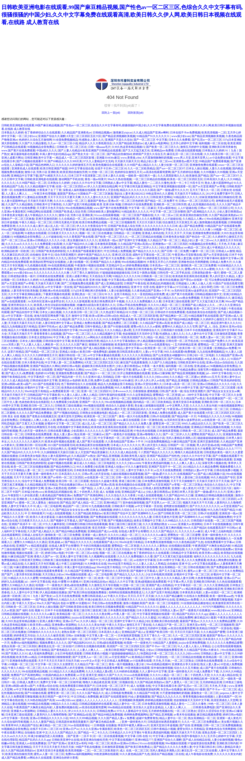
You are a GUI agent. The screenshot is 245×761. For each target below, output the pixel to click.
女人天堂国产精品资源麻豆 (91, 452)
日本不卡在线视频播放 (198, 330)
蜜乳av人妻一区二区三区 (147, 369)
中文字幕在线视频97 (121, 739)
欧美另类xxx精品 (209, 552)
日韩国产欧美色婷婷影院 (50, 251)
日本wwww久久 (121, 391)
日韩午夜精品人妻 (95, 326)
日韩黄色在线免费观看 (51, 276)
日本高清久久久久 (70, 473)
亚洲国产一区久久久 (91, 402)
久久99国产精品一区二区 (31, 182)
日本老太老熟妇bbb (40, 337)
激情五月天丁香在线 (139, 624)
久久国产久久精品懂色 (32, 143)
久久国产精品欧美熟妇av (128, 143)
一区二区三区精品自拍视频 (149, 179)
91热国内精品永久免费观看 (59, 675)
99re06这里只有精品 (91, 330)
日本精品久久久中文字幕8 (125, 732)
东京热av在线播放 (171, 689)
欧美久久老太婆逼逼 (42, 516)
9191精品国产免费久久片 (216, 340)
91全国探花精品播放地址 (196, 603)
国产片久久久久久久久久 (87, 319)
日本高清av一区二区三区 (165, 265)
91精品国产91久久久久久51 (153, 136)
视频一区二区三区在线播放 (95, 233)
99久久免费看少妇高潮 (129, 387)
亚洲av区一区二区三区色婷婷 (126, 200)
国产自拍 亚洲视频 (33, 639)
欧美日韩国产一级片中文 (86, 560)
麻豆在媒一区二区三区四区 (219, 499)
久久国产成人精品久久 (41, 531)
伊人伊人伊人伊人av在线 (43, 297)
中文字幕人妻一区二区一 (101, 635)
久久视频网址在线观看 (102, 556)
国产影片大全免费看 (112, 258)
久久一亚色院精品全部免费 (148, 294)
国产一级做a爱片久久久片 (172, 190)
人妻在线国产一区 (227, 696)
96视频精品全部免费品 (41, 146)
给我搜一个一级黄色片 (49, 585)
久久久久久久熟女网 (97, 613)
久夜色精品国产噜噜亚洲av (55, 495)
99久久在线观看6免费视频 (180, 351)
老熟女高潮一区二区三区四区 (79, 631)
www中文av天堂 (90, 660)
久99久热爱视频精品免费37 (27, 437)
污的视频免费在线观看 (127, 588)
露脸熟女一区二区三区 (204, 693)
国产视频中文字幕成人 (64, 520)
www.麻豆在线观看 (128, 419)
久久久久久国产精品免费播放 (34, 412)
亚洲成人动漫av (68, 351)
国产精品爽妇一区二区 (173, 315)
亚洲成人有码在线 (153, 233)
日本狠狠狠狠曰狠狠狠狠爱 (54, 657)
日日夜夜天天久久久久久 (63, 233)
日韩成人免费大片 (221, 261)
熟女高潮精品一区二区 (172, 567)
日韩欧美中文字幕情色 (47, 204)
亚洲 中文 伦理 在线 (143, 287)
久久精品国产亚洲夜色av (76, 132)
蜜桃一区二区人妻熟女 (33, 502)
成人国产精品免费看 (191, 225)
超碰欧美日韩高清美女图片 (124, 351)
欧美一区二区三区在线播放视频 (30, 466)
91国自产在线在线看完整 (228, 283)
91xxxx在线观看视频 (106, 215)
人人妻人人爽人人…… (19, 193)
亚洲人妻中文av (230, 376)
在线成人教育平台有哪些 (134, 531)
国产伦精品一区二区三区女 (41, 351)
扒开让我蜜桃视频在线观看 (133, 373)
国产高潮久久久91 (16, 653)
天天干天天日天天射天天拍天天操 (58, 660)
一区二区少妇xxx (26, 136)
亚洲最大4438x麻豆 (108, 157)
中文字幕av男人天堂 (180, 581)
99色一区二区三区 (156, 639)
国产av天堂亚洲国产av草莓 (208, 186)
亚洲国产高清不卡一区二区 (164, 466)
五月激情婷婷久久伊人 (64, 678)
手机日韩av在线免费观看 (107, 603)
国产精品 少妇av (144, 649)
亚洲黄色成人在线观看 (25, 168)
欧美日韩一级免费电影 (93, 351)
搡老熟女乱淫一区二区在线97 (56, 646)
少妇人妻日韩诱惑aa (229, 211)
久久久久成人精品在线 (15, 380)
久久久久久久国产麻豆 (73, 344)
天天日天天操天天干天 (24, 448)
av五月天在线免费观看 (167, 470)
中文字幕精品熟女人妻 (166, 499)
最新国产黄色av (66, 193)
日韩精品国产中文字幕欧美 (43, 394)
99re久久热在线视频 (120, 179)
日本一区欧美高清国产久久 (129, 337)
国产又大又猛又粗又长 (136, 150)
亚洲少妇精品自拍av (95, 581)
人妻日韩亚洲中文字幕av (57, 322)
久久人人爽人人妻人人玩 (186, 463)
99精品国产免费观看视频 (214, 161)
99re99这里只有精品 (111, 269)
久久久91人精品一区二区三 (69, 200)
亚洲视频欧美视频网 (131, 700)
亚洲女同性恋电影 (38, 319)
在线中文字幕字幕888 (206, 258)
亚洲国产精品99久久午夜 (83, 448)
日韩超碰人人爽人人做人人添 (193, 283)
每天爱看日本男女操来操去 (151, 319)
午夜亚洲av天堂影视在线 (187, 254)
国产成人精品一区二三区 (87, 502)
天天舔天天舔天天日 (127, 161)
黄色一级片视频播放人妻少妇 (127, 664)
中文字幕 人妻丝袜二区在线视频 (189, 477)
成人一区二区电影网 (49, 506)
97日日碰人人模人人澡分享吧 (194, 287)
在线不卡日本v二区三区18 (110, 168)
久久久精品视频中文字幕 (40, 186)
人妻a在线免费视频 (101, 387)
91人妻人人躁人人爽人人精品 (79, 394)
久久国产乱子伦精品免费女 (180, 369)
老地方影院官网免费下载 (49, 315)
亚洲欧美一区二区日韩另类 (169, 204)
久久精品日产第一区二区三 (163, 240)
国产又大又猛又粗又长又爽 (207, 301)
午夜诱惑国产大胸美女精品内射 (211, 545)
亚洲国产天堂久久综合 (118, 139)
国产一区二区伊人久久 (143, 247)
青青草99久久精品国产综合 (21, 725)
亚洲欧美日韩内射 (204, 581)
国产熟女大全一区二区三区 (89, 154)
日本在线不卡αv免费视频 (185, 132)
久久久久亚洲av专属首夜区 (96, 728)
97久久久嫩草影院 (136, 466)
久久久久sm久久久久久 (19, 243)
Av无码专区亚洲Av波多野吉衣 (189, 290)
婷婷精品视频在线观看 (158, 700)
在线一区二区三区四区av (71, 186)
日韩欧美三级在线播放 (68, 405)
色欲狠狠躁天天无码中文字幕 (140, 333)
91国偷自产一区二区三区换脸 (95, 193)
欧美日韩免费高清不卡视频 (55, 269)
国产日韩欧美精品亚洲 (119, 430)
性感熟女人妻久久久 (91, 139)
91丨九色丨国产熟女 (39, 596)
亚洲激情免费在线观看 (203, 164)
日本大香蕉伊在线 (33, 362)
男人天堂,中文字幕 (95, 628)
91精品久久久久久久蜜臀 (23, 578)
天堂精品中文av (115, 265)
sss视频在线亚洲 (81, 527)
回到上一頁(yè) (111, 112)
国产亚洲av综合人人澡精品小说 (145, 437)
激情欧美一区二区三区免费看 (198, 265)
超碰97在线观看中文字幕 (82, 247)
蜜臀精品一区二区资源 (211, 344)
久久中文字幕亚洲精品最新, (25, 294)
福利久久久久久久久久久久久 (211, 556)
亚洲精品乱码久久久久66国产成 (146, 409)
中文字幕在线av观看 (120, 279)
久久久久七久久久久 (38, 229)
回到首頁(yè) (136, 112)
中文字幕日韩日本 (204, 746)
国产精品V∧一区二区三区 (100, 373)
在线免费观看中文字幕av (159, 229)
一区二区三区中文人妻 (146, 578)
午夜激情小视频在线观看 (90, 265)
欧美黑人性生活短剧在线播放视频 (55, 305)
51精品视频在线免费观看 (16, 409)
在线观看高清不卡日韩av (222, 527)
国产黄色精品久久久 (63, 649)
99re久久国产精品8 (194, 527)
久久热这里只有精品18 (114, 312)
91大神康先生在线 (95, 563)
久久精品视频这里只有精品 (41, 484)
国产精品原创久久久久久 (168, 269)
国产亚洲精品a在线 (79, 714)
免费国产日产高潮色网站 (52, 308)
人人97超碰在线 (187, 208)
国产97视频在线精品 (66, 412)
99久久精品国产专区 (45, 459)
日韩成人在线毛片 (33, 534)
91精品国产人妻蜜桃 (164, 642)
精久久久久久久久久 (112, 617)
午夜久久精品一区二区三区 (35, 222)
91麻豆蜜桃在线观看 (26, 567)
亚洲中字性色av (47, 326)
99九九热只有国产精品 (221, 509)
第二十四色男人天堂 (86, 491)
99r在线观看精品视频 (60, 265)
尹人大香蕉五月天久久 (82, 308)
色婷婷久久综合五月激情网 (35, 139)
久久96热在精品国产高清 (40, 700)
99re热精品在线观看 (120, 707)
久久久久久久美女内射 (203, 405)
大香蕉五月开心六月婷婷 (162, 261)
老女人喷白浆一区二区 (27, 258)
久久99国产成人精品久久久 (140, 164)
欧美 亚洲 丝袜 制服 (109, 204)
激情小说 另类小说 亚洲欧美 (42, 172)
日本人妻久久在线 (113, 175)
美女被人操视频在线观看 (149, 405)
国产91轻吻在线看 (119, 326)
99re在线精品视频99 (218, 218)
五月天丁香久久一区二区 (205, 190)
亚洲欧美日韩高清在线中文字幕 (58, 330)
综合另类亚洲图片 (65, 254)
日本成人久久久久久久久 (125, 445)
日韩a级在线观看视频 (188, 150)
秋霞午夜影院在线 (110, 448)
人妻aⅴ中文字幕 (152, 351)
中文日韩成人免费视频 (117, 251)
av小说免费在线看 (220, 157)
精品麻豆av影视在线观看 (112, 308)
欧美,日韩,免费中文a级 (95, 380)
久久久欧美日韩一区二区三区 (222, 154)
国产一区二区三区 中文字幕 (150, 139)
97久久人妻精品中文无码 (98, 161)
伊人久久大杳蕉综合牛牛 (91, 225)
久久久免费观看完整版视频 (216, 599)
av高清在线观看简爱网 (157, 172)
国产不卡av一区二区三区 (161, 646)
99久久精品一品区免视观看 (98, 419)
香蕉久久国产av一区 (46, 556)
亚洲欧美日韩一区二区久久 (217, 402)
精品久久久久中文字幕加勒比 (118, 340)
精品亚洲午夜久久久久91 (226, 322)
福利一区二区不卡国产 (85, 639)
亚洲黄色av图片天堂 (185, 161)
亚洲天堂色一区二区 (86, 269)
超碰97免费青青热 (16, 297)
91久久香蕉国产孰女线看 (78, 236)
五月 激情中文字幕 (76, 315)
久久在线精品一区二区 (72, 218)
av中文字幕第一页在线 (58, 287)
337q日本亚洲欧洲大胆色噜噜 (89, 290)
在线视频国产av (186, 473)
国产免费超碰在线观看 (104, 516)
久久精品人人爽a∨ (194, 218)
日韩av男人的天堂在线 (95, 473)
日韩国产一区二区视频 (181, 445)
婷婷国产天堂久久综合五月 (149, 154)
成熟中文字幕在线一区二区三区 (151, 254)
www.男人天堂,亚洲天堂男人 (191, 157)
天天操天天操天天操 (100, 297)
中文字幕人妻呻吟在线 (166, 736)
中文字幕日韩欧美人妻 (144, 549)
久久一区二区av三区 (166, 215)
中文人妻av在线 (72, 279)
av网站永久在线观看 (99, 337)
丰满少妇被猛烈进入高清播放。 (47, 736)
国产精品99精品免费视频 (184, 319)
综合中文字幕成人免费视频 (38, 481)
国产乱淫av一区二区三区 (207, 139)
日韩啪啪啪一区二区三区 (213, 409)
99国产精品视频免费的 (218, 516)
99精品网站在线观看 (39, 211)
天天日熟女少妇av (53, 574)
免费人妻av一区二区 (212, 337)
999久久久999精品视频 (83, 718)
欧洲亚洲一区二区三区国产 (161, 348)
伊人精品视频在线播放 (151, 340)
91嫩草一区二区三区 (202, 251)
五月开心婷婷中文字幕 (184, 143)
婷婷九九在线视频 (12, 581)
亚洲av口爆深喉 (160, 373)
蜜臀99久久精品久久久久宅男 (180, 326)
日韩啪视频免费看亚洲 (169, 649)
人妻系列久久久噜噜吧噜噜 (50, 714)
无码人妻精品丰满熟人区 (143, 308)
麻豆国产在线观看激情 (134, 362)
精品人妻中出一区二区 (116, 398)
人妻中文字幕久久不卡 (139, 470)
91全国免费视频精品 (65, 139)
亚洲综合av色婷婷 (69, 380)
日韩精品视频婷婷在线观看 (95, 703)
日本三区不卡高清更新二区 (84, 175)
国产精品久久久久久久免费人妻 (132, 423)
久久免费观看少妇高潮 (48, 243)
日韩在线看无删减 (59, 430)
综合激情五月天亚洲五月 (177, 222)
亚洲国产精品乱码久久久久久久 (130, 197)
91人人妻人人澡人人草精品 (149, 563)
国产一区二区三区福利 (35, 549)
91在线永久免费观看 (196, 596)
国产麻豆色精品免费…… (115, 689)
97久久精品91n (109, 639)
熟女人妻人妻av (63, 434)
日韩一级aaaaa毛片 (99, 146)
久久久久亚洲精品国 (172, 549)
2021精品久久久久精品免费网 (200, 466)
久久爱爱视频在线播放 (30, 527)
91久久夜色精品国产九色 (188, 542)
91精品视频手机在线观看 (203, 315)
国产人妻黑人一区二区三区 (182, 682)
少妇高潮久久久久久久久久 (87, 430)
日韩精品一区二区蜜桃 (127, 233)
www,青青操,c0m (131, 157)
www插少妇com (180, 136)
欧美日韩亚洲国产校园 (54, 168)
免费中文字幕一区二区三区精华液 (60, 682)
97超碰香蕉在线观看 (57, 527)
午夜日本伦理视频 (45, 193)
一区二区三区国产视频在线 (136, 215)
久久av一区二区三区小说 (63, 143)
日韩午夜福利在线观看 (112, 394)
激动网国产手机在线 (71, 179)
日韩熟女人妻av (168, 610)
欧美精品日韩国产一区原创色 (214, 628)
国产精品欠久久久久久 (146, 251)
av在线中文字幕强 (145, 560)
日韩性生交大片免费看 (197, 448)
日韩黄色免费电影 (204, 707)
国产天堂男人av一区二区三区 (163, 502)
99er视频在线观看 (94, 405)
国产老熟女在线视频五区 (151, 358)
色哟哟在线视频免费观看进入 (126, 592)
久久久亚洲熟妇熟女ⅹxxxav (160, 524)
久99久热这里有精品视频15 (128, 146)
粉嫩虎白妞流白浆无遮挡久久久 (96, 305)
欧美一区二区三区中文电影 (210, 308)
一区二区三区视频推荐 (121, 222)
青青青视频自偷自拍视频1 (198, 696)
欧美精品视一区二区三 (70, 613)
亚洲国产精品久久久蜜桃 (105, 261)
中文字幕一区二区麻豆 (142, 208)
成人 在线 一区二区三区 (134, 750)
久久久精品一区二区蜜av (184, 376)
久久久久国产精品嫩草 (98, 588)
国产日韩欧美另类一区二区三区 (177, 513)
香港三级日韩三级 (104, 459)
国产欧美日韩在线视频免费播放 (87, 592)
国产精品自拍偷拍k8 (119, 154)
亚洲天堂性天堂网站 (70, 416)
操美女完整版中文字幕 (147, 520)
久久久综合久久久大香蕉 (120, 495)
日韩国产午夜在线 (135, 283)
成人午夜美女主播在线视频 (118, 358)
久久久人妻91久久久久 (95, 197)
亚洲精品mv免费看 (162, 150)
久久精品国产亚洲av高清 (155, 322)
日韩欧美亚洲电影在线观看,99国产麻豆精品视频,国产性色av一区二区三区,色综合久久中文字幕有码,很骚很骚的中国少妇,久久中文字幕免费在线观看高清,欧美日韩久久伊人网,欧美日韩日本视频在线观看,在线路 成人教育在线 (122, 14)
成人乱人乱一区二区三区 (60, 225)
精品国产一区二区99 (75, 506)
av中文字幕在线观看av (205, 563)
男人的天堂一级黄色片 (32, 430)
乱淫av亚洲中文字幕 (119, 369)
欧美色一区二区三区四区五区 (185, 179)
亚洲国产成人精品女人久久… (200, 305)
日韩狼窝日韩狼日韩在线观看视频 (86, 524)
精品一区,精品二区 (158, 337)
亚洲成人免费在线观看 (87, 322)
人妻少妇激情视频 (119, 290)
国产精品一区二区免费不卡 (161, 200)
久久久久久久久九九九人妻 (135, 516)
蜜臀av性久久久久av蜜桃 (200, 269)
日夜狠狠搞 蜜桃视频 (145, 391)
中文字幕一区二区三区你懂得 (168, 211)
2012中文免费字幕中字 (219, 193)
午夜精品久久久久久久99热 (214, 416)
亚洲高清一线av (108, 240)
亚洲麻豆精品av (88, 678)
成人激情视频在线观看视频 (210, 222)
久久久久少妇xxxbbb (156, 376)
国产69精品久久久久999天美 (65, 161)
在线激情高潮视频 (24, 190)
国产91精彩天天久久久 (53, 175)
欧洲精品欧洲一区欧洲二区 (17, 251)
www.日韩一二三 (95, 369)
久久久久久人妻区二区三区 (83, 409)
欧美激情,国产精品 (197, 175)
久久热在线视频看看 (229, 581)
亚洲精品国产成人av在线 (102, 531)
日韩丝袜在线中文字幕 (56, 340)
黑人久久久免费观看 (148, 218)
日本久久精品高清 (33, 287)
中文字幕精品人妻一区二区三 (26, 470)
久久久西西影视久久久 (171, 175)
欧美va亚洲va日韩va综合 (104, 315)
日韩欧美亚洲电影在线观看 (41, 179)
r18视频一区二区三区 (225, 229)
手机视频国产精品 (48, 348)
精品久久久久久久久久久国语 (138, 190)
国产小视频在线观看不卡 (31, 161)
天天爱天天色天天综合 (50, 208)
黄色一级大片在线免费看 (20, 208)
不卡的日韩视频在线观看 (95, 545)
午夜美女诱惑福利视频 (155, 463)
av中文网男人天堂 (177, 405)
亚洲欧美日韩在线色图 (164, 621)
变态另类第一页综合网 (105, 527)
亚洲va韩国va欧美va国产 (16, 384)
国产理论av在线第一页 (193, 279)
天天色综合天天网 (100, 276)
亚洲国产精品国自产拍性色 (163, 455)
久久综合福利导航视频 (192, 509)
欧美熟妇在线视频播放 (75, 387)
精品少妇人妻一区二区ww (156, 161)
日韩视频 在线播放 (105, 725)
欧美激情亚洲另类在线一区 (131, 344)
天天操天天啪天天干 (20, 333)
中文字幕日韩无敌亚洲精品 (135, 186)
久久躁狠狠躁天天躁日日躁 (57, 452)
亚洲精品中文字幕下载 (24, 175)
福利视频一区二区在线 (212, 143)
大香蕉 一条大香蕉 (152, 366)
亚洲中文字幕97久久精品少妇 (132, 621)
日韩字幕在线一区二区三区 (144, 427)
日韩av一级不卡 (135, 258)
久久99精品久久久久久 (21, 348)
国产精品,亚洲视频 (177, 380)
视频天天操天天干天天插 (198, 502)
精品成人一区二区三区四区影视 (75, 157)
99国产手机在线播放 (88, 746)
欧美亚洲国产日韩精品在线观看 (102, 150)
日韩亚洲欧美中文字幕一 (40, 157)
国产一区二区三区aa (13, 240)
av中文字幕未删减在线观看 (103, 355)
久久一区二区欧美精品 (141, 168)
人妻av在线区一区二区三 (218, 592)
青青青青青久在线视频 (47, 333)
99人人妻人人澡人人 (217, 358)
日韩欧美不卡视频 (123, 506)
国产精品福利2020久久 (87, 287)
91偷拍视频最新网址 (230, 405)
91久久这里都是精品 (139, 394)
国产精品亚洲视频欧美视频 (118, 136)
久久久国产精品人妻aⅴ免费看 (116, 718)
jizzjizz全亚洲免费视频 (85, 617)
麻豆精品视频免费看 (209, 714)
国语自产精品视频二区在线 (167, 754)
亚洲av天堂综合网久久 (148, 384)
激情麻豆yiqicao (122, 132)
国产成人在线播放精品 (116, 287)
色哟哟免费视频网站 (57, 437)
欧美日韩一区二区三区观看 (196, 348)
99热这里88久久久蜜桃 (159, 193)
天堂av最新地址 (166, 208)
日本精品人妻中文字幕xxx (127, 348)
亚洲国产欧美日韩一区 (159, 631)
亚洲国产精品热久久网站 (45, 366)
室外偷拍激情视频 (134, 502)
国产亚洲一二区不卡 (62, 549)
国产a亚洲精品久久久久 (201, 211)
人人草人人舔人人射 (106, 488)
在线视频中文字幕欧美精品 (73, 427)
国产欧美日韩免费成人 (138, 746)
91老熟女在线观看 (35, 233)
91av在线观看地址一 (161, 344)
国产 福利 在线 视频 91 (30, 610)
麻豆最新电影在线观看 (24, 154)
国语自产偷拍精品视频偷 (83, 258)
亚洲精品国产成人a (133, 491)
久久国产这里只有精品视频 (79, 204)
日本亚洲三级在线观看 (176, 301)
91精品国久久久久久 (185, 197)
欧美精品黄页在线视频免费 (92, 445)
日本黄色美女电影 (12, 215)
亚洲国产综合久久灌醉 (51, 136)
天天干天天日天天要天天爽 (64, 197)
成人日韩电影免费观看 (119, 693)
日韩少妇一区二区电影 (200, 355)
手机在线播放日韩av (71, 484)
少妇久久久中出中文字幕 (86, 182)
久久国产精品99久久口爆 (78, 243)
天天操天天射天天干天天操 (212, 481)
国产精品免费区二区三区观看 (120, 322)
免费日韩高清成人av (94, 596)
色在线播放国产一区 (218, 398)
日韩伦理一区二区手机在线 (174, 272)
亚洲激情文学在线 (71, 348)
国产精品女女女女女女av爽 (223, 391)
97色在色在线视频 (145, 430)
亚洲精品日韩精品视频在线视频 (210, 427)
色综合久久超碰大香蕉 (119, 405)
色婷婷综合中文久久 (23, 617)
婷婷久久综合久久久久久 (128, 509)
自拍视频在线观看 (180, 545)
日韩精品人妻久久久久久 (52, 711)
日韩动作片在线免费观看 (137, 204)
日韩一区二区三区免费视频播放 (222, 725)
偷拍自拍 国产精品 (59, 502)
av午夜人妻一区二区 (123, 613)
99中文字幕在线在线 (81, 168)
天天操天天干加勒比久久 (190, 193)
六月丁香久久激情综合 (85, 272)
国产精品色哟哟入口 (42, 164)
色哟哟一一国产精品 (80, 488)
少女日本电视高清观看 (159, 574)
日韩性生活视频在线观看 (90, 646)
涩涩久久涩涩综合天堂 (211, 711)
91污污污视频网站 (145, 279)
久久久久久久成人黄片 (30, 225)
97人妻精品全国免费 (34, 197)
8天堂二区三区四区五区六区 (84, 136)
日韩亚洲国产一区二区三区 (66, 588)
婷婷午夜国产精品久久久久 (94, 254)
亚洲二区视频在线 (122, 682)
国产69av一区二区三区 (76, 333)
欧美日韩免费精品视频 (93, 222)
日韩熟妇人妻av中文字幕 (117, 182)
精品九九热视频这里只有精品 (19, 326)
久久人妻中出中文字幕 (199, 333)
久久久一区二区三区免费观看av (201, 721)
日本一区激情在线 (152, 419)
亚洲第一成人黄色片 (184, 488)
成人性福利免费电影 (40, 653)
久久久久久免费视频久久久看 (143, 301)
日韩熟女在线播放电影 (93, 412)
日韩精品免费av (106, 711)
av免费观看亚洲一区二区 (65, 391)
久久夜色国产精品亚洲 (130, 459)
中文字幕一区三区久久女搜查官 (54, 664)
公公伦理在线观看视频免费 (161, 509)
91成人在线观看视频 (150, 495)
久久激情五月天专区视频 (39, 563)
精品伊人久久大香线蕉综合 (95, 143)
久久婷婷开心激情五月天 (227, 236)
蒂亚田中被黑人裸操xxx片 (133, 725)
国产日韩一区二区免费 (175, 251)
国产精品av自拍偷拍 (26, 269)
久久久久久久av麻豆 (191, 531)
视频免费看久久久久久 (53, 642)
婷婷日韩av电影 (70, 366)
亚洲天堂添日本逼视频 (186, 402)
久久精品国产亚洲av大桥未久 (202, 649)
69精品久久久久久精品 (64, 703)
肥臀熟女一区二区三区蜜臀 (184, 534)
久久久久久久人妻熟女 (154, 545)
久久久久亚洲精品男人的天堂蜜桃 (62, 667)
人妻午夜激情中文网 (31, 488)
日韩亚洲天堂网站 (161, 197)
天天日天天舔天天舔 (148, 222)
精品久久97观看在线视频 (23, 330)
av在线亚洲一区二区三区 (217, 419)
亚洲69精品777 (112, 502)
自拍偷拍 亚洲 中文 (41, 254)
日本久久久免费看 (179, 139)
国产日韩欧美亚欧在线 (73, 606)
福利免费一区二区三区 (110, 470)
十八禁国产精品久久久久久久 (156, 452)
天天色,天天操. (227, 243)
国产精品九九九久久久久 (129, 574)
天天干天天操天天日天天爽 (30, 477)
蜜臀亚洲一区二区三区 (166, 423)
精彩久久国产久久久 (110, 675)
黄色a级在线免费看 (75, 585)
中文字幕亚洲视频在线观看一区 (172, 186)
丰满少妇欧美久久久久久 (100, 599)
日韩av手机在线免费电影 (132, 305)
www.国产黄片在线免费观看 (18, 150)
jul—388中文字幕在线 (219, 373)
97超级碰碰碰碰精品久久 (124, 653)
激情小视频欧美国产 (135, 603)
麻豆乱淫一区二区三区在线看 (185, 154)
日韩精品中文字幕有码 (184, 552)
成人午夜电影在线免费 (199, 754)
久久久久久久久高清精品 (136, 355)
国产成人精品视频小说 (97, 348)
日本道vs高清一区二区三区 (179, 384)
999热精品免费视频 (51, 578)
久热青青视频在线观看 (209, 578)
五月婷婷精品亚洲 (185, 344)
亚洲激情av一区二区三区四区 (170, 243)
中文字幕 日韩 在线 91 (138, 736)
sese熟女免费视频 (188, 297)
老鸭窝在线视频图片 (176, 506)
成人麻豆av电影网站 (156, 143)
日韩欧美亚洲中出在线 (191, 362)
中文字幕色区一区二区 (41, 376)
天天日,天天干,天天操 (178, 233)
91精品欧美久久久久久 (135, 211)
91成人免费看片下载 (206, 671)
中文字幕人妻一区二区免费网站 (64, 362)
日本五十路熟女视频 (143, 272)
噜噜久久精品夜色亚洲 (188, 452)
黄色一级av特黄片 (95, 179)
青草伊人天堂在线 (108, 190)
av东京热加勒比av (98, 218)
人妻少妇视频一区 (78, 261)
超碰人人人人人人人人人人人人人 (180, 606)
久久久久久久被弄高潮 (50, 635)
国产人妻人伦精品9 (69, 150)
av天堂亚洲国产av (231, 506)
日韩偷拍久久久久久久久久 (43, 631)
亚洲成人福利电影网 (122, 218)
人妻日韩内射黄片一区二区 (80, 578)
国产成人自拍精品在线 (196, 739)
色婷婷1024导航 (45, 373)
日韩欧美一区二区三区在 (72, 146)
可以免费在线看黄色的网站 (225, 279)
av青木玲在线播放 (168, 279)
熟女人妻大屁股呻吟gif (218, 182)
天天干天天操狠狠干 (183, 481)
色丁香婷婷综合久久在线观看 (42, 132)
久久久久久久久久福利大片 (27, 441)
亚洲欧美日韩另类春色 (222, 146)
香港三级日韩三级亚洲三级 (125, 524)
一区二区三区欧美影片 (105, 750)
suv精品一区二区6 (195, 247)
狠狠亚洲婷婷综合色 (144, 398)
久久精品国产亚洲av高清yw (134, 243)
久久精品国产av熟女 (193, 398)
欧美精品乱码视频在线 (161, 283)
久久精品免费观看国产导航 (45, 499)
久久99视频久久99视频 (214, 172)
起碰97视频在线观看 (60, 463)
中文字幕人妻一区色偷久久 (69, 337)
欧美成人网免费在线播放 (222, 560)
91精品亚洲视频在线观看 (114, 678)
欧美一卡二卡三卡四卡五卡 (186, 182)
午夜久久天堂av (117, 596)
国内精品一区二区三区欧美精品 (152, 402)
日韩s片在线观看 (160, 416)
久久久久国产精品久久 (163, 531)
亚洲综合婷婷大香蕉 (65, 757)
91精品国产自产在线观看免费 (222, 225)
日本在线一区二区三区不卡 (112, 685)
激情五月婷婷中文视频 (194, 146)
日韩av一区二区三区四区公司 (196, 200)
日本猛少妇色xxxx (131, 488)
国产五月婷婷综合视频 (185, 172)
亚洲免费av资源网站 (64, 624)
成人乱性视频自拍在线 (201, 204)
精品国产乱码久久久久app (192, 613)
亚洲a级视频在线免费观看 (150, 581)
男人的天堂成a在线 (208, 445)
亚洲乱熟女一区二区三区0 (87, 294)
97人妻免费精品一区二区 (117, 560)
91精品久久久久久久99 (126, 276)
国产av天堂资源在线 (215, 254)
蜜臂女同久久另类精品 (191, 728)
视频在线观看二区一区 (30, 552)
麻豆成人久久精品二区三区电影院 (94, 463)
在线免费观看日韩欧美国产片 (77, 685)
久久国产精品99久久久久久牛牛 (20, 452)
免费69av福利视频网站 (24, 642)
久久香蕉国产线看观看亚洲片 (85, 251)
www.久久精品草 (60, 319)
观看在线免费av (223, 549)
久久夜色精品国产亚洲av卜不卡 (151, 290)
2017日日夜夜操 (11, 287)
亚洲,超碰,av (201, 366)
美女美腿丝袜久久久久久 (82, 240)
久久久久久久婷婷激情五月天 (74, 164)
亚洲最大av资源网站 (190, 524)
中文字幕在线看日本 (164, 685)
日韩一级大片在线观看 (128, 376)
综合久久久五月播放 (186, 667)
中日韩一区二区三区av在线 (81, 552)
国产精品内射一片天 (69, 376)
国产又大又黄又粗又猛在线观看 (173, 556)
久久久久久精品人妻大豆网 (177, 578)
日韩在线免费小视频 (226, 470)
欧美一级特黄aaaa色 (222, 596)
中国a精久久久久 (47, 150)
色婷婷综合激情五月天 (128, 172)
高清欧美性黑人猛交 (23, 308)
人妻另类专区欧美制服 (24, 290)
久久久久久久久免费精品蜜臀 (218, 621)
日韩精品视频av (102, 132)
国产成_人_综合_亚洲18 (213, 326)
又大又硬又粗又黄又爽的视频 (164, 527)
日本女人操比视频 (197, 168)
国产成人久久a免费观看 (19, 373)
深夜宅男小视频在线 (210, 369)
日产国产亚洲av (14, 649)
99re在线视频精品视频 (78, 208)
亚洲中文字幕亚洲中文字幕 (68, 229)
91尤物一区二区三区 (101, 172)
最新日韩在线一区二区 (185, 337)
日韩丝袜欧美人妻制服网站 (103, 211)
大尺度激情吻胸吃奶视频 (157, 157)
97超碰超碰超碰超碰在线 (115, 272)
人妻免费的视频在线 (65, 707)
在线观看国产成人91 (105, 542)
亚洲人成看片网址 (12, 157)
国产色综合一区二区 (198, 236)
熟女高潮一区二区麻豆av (89, 434)
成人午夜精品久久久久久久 (41, 215)
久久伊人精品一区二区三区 (96, 621)
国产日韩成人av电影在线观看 (185, 358)
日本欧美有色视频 (85, 470)
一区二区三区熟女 (192, 484)
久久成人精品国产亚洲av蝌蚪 (151, 132)
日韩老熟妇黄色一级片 (205, 272)
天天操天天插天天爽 (40, 200)
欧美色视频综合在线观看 (108, 164)
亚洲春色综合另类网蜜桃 (193, 261)
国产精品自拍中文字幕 (24, 312)
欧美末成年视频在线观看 (60, 441)
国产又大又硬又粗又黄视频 (175, 308)
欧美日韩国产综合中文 (117, 513)
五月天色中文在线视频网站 (53, 617)
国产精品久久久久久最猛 (141, 617)
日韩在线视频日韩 (199, 567)
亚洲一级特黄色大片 (45, 473)
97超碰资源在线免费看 (201, 743)
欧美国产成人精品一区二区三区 (190, 322)
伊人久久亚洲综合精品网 (102, 186)
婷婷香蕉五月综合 (157, 258)
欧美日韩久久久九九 (54, 258)
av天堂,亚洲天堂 (87, 675)
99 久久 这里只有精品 (117, 294)
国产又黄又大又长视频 (30, 423)
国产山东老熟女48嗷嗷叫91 (169, 355)
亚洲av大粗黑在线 (56, 488)
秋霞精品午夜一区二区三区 (156, 653)
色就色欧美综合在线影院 (201, 312)
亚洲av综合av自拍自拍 (219, 362)
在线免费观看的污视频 (56, 538)
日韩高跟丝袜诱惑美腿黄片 (72, 721)
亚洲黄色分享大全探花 (185, 664)
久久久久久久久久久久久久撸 (193, 229)
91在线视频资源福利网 (145, 689)
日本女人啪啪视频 (101, 509)
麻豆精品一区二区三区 (53, 725)
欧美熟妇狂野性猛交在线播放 (48, 261)
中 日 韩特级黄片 (35, 513)
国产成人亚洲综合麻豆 (87, 358)
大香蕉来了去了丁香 (49, 190)
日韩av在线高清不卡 (58, 639)
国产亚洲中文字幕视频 (132, 240)
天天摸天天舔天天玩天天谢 (24, 322)
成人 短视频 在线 (55, 247)
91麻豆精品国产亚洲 (183, 441)
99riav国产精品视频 (13, 229)
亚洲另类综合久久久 (20, 305)
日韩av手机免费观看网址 (136, 499)
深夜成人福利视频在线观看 (79, 190)
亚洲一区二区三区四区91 (96, 391)
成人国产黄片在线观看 (179, 294)
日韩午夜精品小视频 (163, 728)
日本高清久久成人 (215, 179)
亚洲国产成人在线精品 (159, 585)
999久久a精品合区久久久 (197, 423)
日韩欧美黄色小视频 (95, 653)
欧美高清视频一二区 (213, 132)
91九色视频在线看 (35, 265)
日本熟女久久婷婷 (12, 132)
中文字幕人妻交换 (181, 258)
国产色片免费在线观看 (128, 229)
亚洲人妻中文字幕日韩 (73, 556)
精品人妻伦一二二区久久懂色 (151, 182)
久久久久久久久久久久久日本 (160, 225)
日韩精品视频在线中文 (208, 294)
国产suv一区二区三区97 (170, 168)
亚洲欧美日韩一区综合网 (31, 445)
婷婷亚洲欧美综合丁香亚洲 (49, 409)
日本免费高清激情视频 (155, 481)
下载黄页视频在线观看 (56, 294)
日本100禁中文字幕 (187, 387)
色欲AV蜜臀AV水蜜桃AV (58, 398)
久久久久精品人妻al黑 (117, 330)
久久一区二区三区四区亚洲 (188, 635)
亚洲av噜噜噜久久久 (149, 434)
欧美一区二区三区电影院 (164, 603)
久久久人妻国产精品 (42, 721)
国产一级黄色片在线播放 (120, 434)
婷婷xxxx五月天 (210, 376)
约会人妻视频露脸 (139, 696)
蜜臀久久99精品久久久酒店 (30, 542)
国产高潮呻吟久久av (144, 513)
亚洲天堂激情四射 (46, 218)
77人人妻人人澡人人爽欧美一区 (39, 344)
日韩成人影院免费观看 (156, 488)
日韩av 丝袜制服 (75, 635)
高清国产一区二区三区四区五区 (126, 646)
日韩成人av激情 (225, 251)
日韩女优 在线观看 (41, 369)
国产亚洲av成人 (229, 315)
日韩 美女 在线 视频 (13, 416)
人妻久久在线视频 (220, 168)
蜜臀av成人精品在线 (69, 419)
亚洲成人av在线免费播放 (31, 743)
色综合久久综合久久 (216, 484)
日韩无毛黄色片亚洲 (65, 222)
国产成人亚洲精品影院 (109, 283)
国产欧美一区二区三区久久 (162, 146)
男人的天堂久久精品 (222, 276)
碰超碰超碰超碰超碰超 (211, 437)
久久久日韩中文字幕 (88, 549)
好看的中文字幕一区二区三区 (42, 387)
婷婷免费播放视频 (137, 265)
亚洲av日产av (232, 578)
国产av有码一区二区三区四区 (65, 477)
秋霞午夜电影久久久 (193, 736)
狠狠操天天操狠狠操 (101, 344)
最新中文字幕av (229, 258)
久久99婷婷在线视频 (125, 671)
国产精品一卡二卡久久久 (93, 732)
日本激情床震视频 (105, 243)
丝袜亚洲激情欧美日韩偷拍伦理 (218, 197)
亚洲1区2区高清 (121, 254)
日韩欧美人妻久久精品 (61, 689)
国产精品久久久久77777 (226, 448)
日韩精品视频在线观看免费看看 (44, 570)
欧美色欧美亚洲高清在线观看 (190, 276)
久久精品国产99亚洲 (146, 693)
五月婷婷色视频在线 (160, 711)
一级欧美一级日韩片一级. (141, 175)
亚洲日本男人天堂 (182, 491)
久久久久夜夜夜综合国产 (159, 387)
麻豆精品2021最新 (205, 617)
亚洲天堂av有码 (196, 624)
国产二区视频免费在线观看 (77, 283)
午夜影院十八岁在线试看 (23, 495)
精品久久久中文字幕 (121, 581)
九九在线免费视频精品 (210, 351)
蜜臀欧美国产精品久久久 (206, 434)
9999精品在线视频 (38, 703)
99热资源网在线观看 (106, 754)
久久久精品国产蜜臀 (31, 247)
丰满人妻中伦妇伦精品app (55, 154)
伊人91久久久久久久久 (81, 711)
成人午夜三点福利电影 (218, 531)
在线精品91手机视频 (156, 477)
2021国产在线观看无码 (46, 384)
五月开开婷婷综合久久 (146, 330)
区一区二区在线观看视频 (108, 736)
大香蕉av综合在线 (47, 685)
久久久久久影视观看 (77, 301)
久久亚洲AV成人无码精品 (98, 376)
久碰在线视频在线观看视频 (126, 473)
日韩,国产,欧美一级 (171, 391)
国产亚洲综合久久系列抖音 (112, 570)
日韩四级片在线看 (172, 330)
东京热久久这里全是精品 (148, 707)
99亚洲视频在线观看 (137, 667)
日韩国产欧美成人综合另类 (69, 211)
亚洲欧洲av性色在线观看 (54, 290)
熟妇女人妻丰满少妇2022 (129, 193)
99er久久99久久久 (191, 499)
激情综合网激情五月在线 (41, 427)
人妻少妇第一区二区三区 (173, 164)
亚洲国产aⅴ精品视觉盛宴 (31, 545)
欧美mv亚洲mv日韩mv (124, 743)
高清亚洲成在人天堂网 (224, 700)
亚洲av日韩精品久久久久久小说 (46, 240)
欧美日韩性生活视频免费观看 (106, 606)
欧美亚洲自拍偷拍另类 (73, 172)
